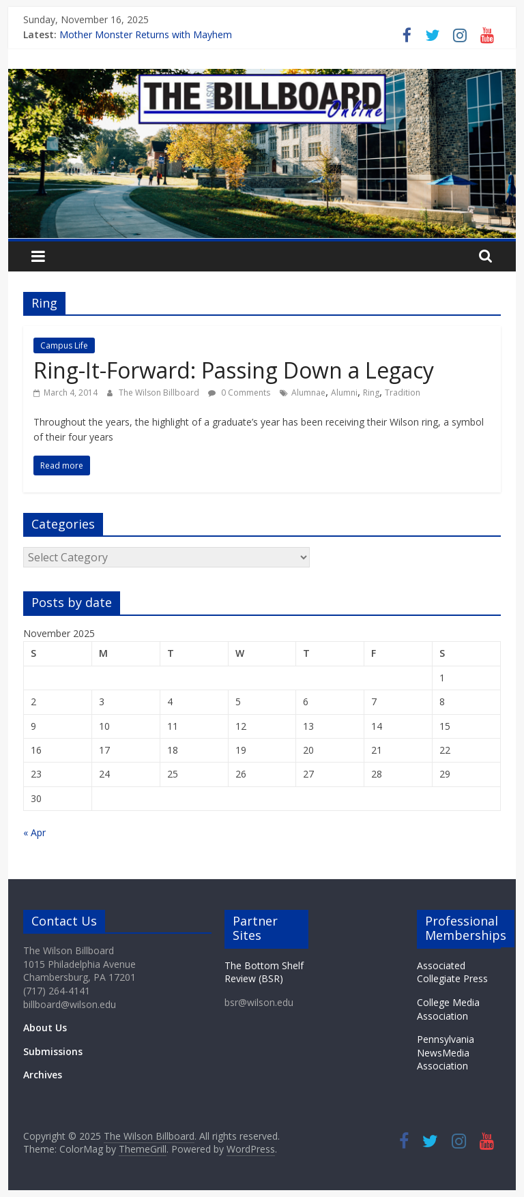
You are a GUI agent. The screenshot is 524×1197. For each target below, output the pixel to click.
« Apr (34, 832)
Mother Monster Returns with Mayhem (145, 34)
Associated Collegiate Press (452, 972)
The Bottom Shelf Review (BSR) (264, 972)
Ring (371, 392)
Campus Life (64, 345)
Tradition (402, 392)
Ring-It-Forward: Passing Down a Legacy (233, 370)
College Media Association (448, 1009)
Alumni (344, 392)
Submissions (53, 1051)
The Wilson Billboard (160, 392)
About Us (45, 1027)
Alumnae (308, 392)
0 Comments (239, 392)
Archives (42, 1074)
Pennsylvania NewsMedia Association (445, 1052)
